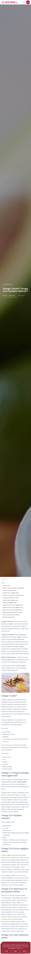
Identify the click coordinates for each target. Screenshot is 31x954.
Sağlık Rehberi (12, 295)
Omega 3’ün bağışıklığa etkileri (9, 602)
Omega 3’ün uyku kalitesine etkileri (10, 597)
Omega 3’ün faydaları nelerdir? (9, 590)
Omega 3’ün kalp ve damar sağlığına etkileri (12, 607)
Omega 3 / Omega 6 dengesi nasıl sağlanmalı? (13, 588)
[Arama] (23, 2)
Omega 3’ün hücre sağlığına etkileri (10, 593)
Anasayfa (5, 295)
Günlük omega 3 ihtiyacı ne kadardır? (11, 614)
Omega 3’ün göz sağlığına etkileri (10, 600)
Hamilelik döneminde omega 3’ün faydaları (12, 612)
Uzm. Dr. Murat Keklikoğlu (19, 668)
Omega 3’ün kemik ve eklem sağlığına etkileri (12, 605)
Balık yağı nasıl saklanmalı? (8, 617)
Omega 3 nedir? (6, 585)
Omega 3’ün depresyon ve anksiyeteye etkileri (13, 595)
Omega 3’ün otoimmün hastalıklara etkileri (12, 610)
